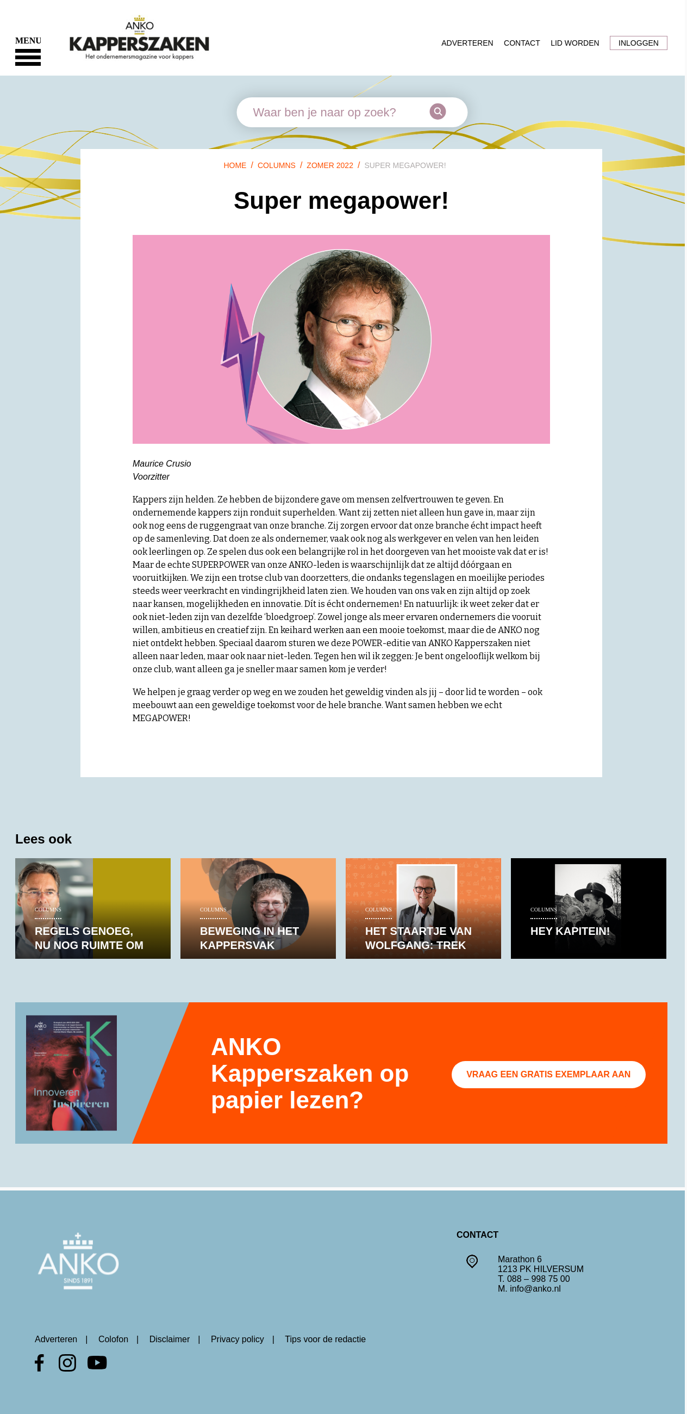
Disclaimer (169, 1339)
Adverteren (467, 43)
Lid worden (575, 43)
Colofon (113, 1339)
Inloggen (639, 43)
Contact (522, 43)
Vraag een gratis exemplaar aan (548, 1074)
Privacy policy (237, 1339)
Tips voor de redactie (325, 1339)
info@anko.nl (535, 1288)
